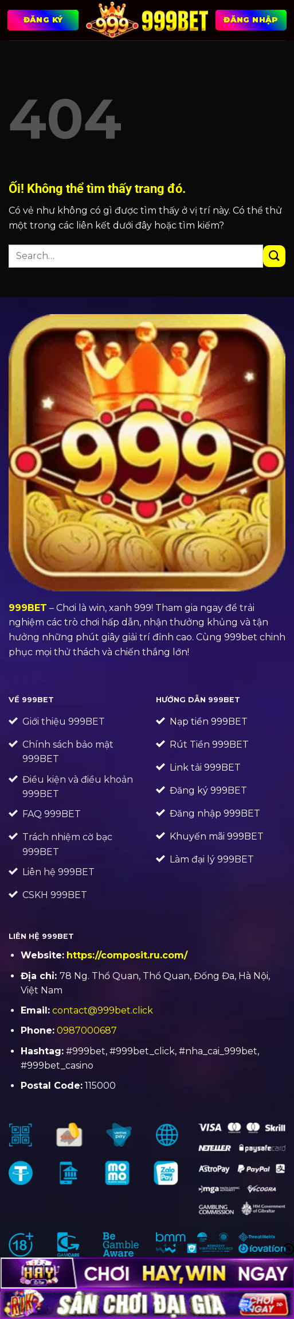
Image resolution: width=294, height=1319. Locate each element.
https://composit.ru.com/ (126, 955)
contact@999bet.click (102, 1010)
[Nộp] (274, 256)
